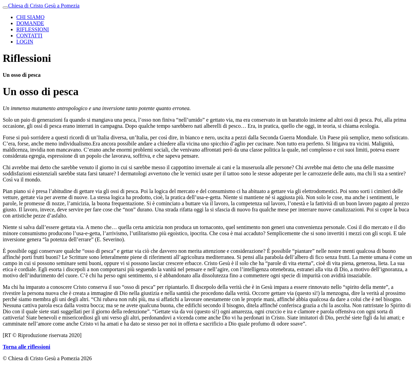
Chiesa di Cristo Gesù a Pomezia (43, 5)
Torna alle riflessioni (26, 347)
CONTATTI (29, 35)
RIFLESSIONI (32, 29)
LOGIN (24, 42)
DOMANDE (30, 23)
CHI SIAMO (30, 17)
